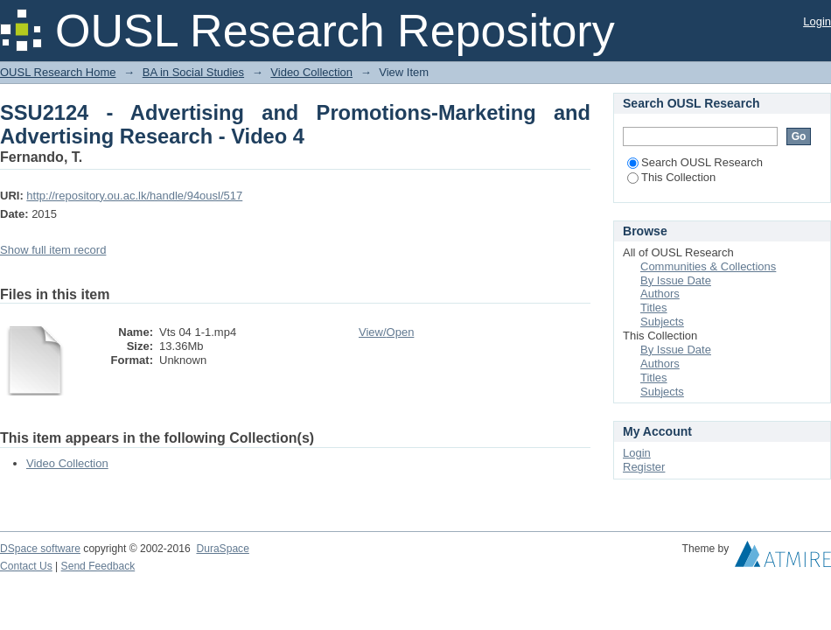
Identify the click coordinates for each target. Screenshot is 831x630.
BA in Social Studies (193, 72)
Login (817, 21)
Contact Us (26, 566)
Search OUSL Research (695, 162)
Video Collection (311, 72)
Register (644, 466)
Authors (660, 293)
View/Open (386, 332)
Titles (653, 307)
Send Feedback (98, 566)
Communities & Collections (708, 266)
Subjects (662, 321)
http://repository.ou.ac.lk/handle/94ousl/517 (134, 195)
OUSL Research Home (57, 72)
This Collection (671, 177)
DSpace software (40, 548)
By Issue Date (675, 280)
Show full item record (53, 249)
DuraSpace (222, 548)
